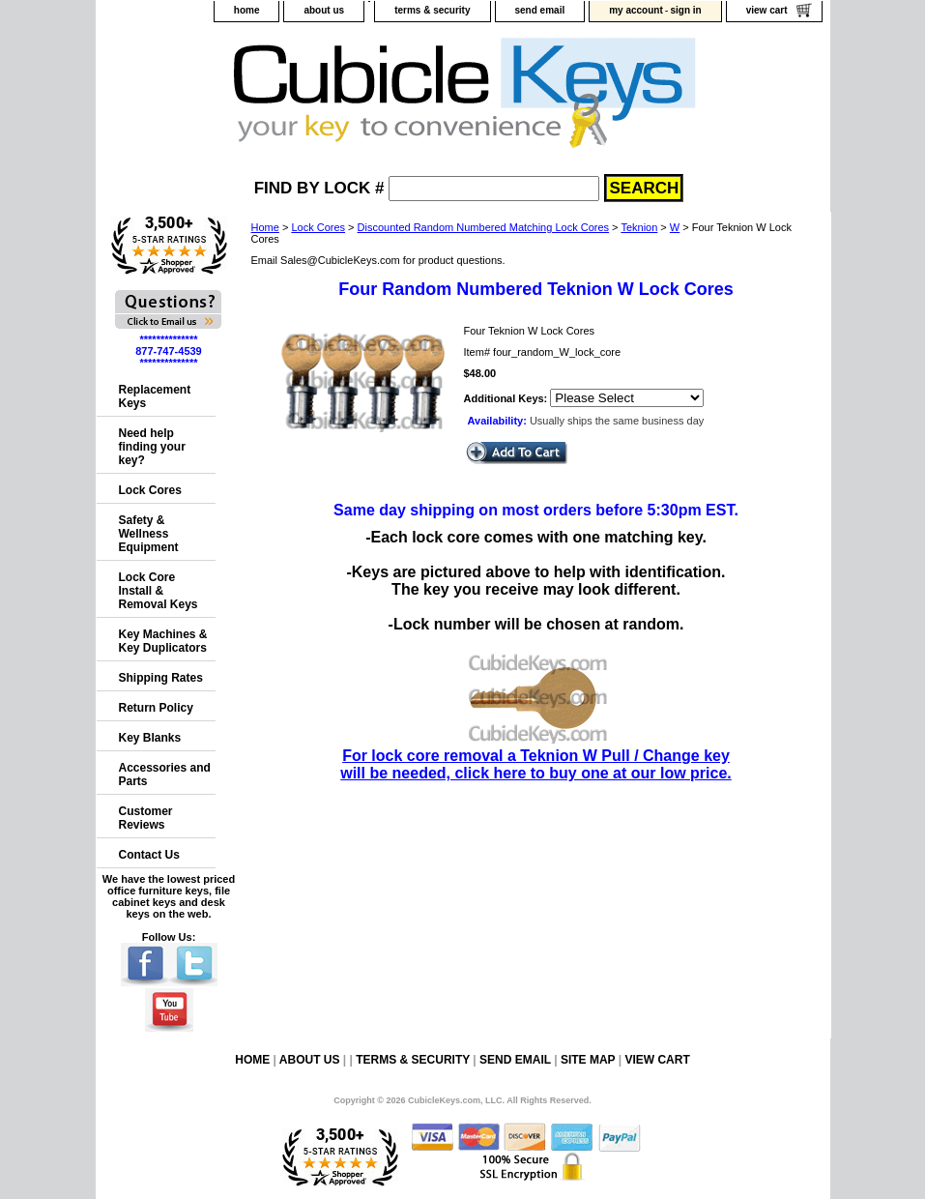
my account (636, 10)
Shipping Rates (161, 678)
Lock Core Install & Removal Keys (158, 590)
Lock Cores (318, 227)
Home (265, 227)
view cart (767, 10)
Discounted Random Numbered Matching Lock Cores (483, 227)
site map (588, 1060)
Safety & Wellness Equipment (149, 533)
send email (540, 10)
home (247, 10)
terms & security (432, 10)
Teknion (639, 227)
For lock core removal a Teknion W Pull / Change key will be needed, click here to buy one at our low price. (536, 755)
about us (324, 10)
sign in (685, 10)
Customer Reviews (146, 818)
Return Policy (156, 708)
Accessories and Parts (165, 774)
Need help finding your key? (152, 446)
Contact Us (149, 855)
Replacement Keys (155, 396)
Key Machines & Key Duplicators (163, 641)
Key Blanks (150, 738)
